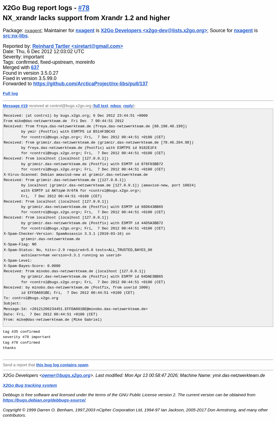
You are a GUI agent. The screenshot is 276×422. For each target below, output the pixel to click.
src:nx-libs (15, 36)
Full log (10, 93)
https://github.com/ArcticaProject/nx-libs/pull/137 (90, 83)
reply (128, 106)
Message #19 (15, 106)
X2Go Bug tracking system (30, 385)
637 (35, 67)
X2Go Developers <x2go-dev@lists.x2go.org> (154, 30)
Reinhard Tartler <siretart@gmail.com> (77, 46)
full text (101, 106)
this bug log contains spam (62, 365)
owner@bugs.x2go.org (66, 375)
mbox (115, 106)
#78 (83, 7)
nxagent (33, 30)
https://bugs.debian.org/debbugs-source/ (44, 400)
